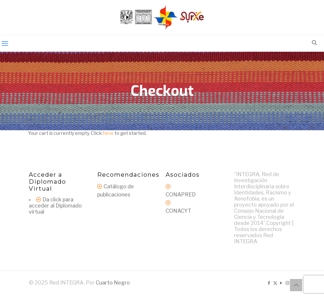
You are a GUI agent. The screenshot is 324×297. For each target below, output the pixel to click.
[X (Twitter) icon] (275, 283)
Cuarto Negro (113, 283)
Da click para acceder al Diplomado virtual (55, 205)
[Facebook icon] (269, 283)
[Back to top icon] (296, 285)
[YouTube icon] (281, 283)
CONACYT (178, 211)
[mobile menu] (5, 43)
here (108, 133)
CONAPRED (181, 195)
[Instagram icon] (287, 283)
